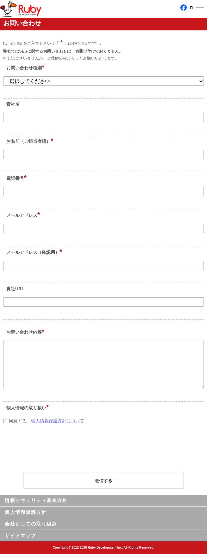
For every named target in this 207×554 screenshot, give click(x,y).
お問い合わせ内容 (24, 332)
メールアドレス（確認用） (33, 252)
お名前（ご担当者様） (28, 141)
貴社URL (15, 288)
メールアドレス (21, 215)
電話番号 (15, 178)
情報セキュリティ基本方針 (36, 500)
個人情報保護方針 (26, 512)
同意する (15, 420)
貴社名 (13, 104)
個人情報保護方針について (57, 421)
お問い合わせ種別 (24, 67)
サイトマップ (20, 535)
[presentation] (104, 450)
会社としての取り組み (31, 523)
